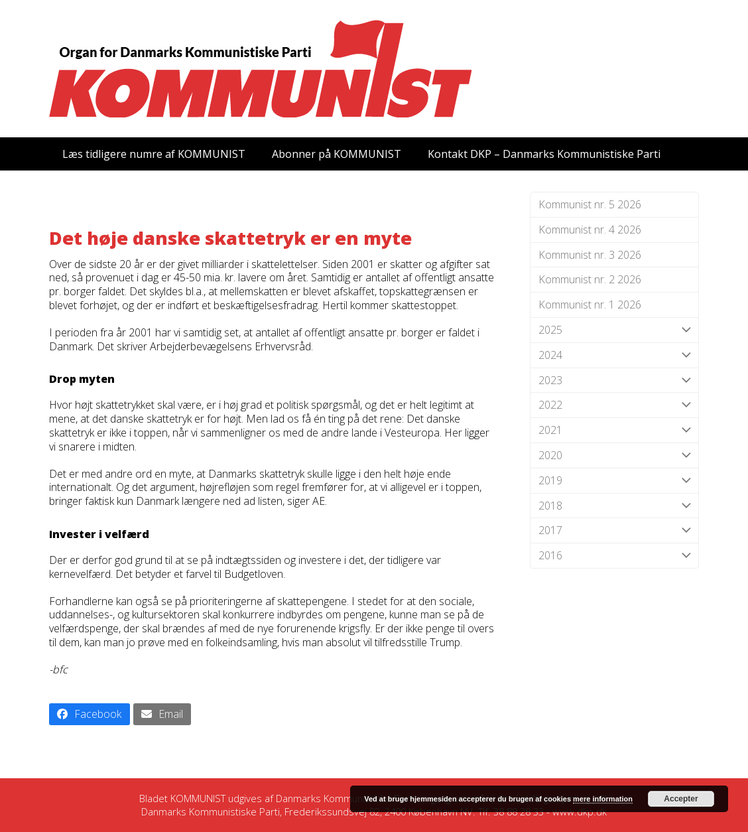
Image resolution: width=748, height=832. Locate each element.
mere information (603, 799)
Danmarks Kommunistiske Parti (345, 798)
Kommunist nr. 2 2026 (589, 279)
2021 (614, 430)
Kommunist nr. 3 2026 (589, 254)
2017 (614, 530)
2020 (614, 455)
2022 (614, 405)
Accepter (681, 798)
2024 (614, 355)
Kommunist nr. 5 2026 (589, 204)
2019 (614, 480)
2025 (614, 330)
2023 (614, 380)
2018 (614, 506)
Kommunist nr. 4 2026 (589, 229)
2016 (614, 555)
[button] (89, 714)
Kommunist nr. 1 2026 (589, 304)
